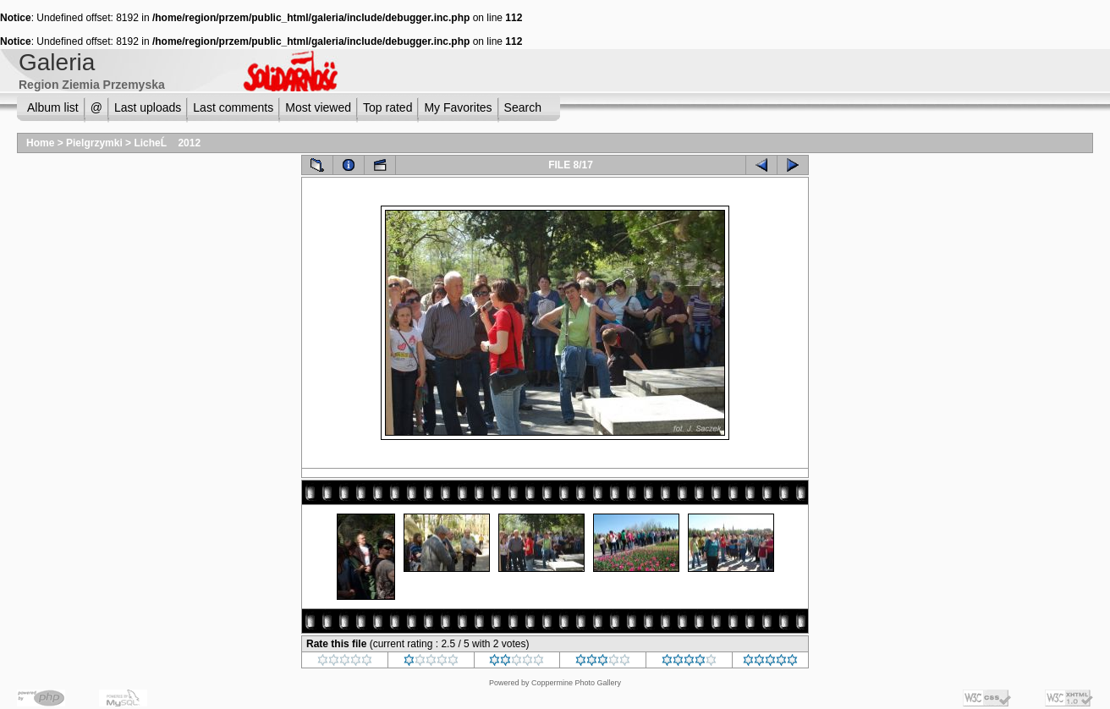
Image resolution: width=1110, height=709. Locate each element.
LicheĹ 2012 (167, 143)
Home (40, 143)
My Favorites (458, 107)
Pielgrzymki (94, 143)
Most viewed (318, 107)
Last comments (233, 107)
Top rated (387, 107)
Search (522, 107)
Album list (53, 107)
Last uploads (147, 107)
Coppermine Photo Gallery (576, 683)
